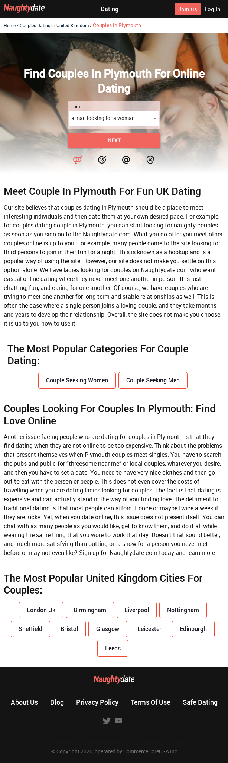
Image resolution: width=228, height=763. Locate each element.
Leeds (113, 648)
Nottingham (183, 610)
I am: (76, 106)
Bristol (69, 629)
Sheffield (30, 629)
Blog (57, 702)
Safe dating (200, 702)
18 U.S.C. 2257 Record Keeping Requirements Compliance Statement (114, 743)
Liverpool (136, 610)
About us (24, 702)
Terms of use (150, 702)
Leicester (149, 629)
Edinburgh (193, 629)
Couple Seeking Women (77, 380)
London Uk (41, 610)
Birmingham (90, 610)
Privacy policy (97, 702)
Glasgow (107, 629)
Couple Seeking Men (153, 380)
